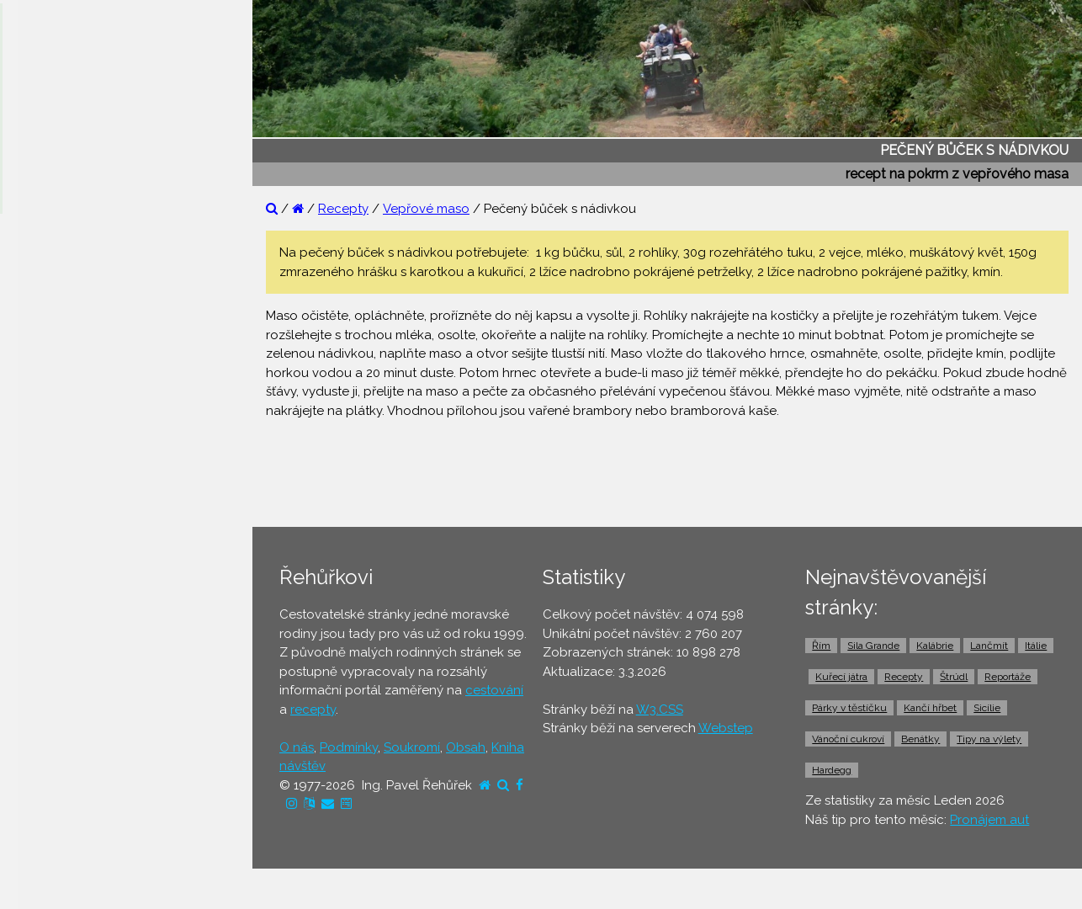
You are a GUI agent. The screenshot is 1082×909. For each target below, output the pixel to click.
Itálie (1036, 645)
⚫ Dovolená (55, 460)
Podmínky (349, 747)
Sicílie (986, 708)
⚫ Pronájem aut (66, 719)
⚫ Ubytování (57, 493)
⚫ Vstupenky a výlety (82, 752)
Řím (821, 645)
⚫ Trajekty (49, 622)
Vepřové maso (426, 208)
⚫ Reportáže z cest (77, 266)
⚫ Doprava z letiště (77, 654)
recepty (313, 709)
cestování (494, 690)
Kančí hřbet (930, 708)
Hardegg (831, 770)
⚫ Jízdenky (52, 590)
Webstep (725, 728)
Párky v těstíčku (849, 708)
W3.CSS (659, 709)
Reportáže (1007, 677)
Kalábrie (934, 645)
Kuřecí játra (841, 677)
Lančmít (989, 645)
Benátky (920, 739)
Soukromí (412, 747)
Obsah (465, 747)
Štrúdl (954, 677)
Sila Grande (873, 645)
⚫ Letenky (50, 558)
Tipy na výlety (989, 739)
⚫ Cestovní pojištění (79, 525)
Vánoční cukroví (848, 739)
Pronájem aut (989, 819)
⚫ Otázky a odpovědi (84, 298)
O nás (296, 747)
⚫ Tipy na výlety (67, 331)
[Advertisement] (674, 471)
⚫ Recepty (51, 396)
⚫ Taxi (37, 687)
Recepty (343, 208)
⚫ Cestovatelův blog (82, 363)
